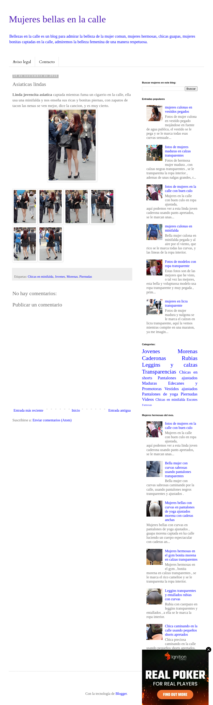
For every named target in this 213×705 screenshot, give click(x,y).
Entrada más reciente (28, 410)
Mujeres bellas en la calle (57, 19)
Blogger (121, 693)
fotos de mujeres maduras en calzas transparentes (178, 151)
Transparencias (159, 371)
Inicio (76, 410)
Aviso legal (22, 61)
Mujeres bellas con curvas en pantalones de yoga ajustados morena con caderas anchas (179, 511)
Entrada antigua (119, 410)
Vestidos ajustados (180, 388)
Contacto (47, 61)
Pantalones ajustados (177, 378)
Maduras (149, 383)
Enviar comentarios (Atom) (52, 420)
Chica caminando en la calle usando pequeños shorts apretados (181, 630)
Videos (148, 399)
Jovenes (60, 276)
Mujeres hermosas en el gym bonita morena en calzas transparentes (181, 555)
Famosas (147, 405)
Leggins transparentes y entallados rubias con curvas (180, 595)
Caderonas (154, 358)
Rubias (189, 358)
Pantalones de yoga (160, 394)
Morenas (72, 276)
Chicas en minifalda (40, 276)
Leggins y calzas (169, 365)
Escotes (192, 399)
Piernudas (85, 276)
